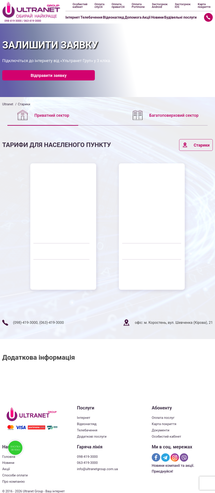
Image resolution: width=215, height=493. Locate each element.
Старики (196, 145)
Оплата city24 (99, 5)
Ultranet (7, 104)
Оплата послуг (163, 418)
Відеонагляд (113, 17)
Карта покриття (204, 5)
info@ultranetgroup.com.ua (97, 469)
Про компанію (13, 482)
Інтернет (72, 17)
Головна (8, 457)
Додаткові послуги (91, 437)
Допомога (133, 17)
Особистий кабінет (80, 5)
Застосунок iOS (183, 5)
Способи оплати (15, 475)
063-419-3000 (87, 463)
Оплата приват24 (118, 5)
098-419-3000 (87, 457)
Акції (146, 17)
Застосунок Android (159, 5)
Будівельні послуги (180, 17)
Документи (160, 430)
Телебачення (91, 17)
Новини (157, 17)
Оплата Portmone (138, 5)
